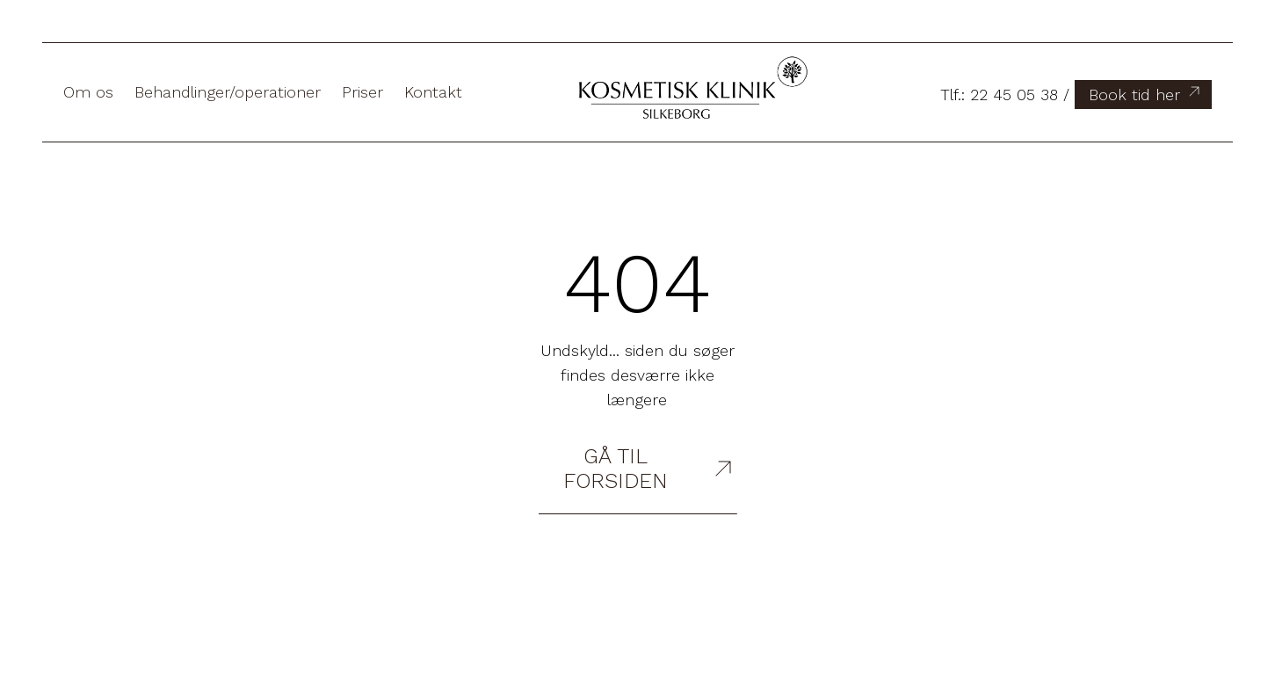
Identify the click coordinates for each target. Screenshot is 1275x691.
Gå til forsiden (649, 468)
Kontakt (433, 92)
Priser (362, 92)
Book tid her (1146, 93)
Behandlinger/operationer (227, 92)
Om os (88, 92)
